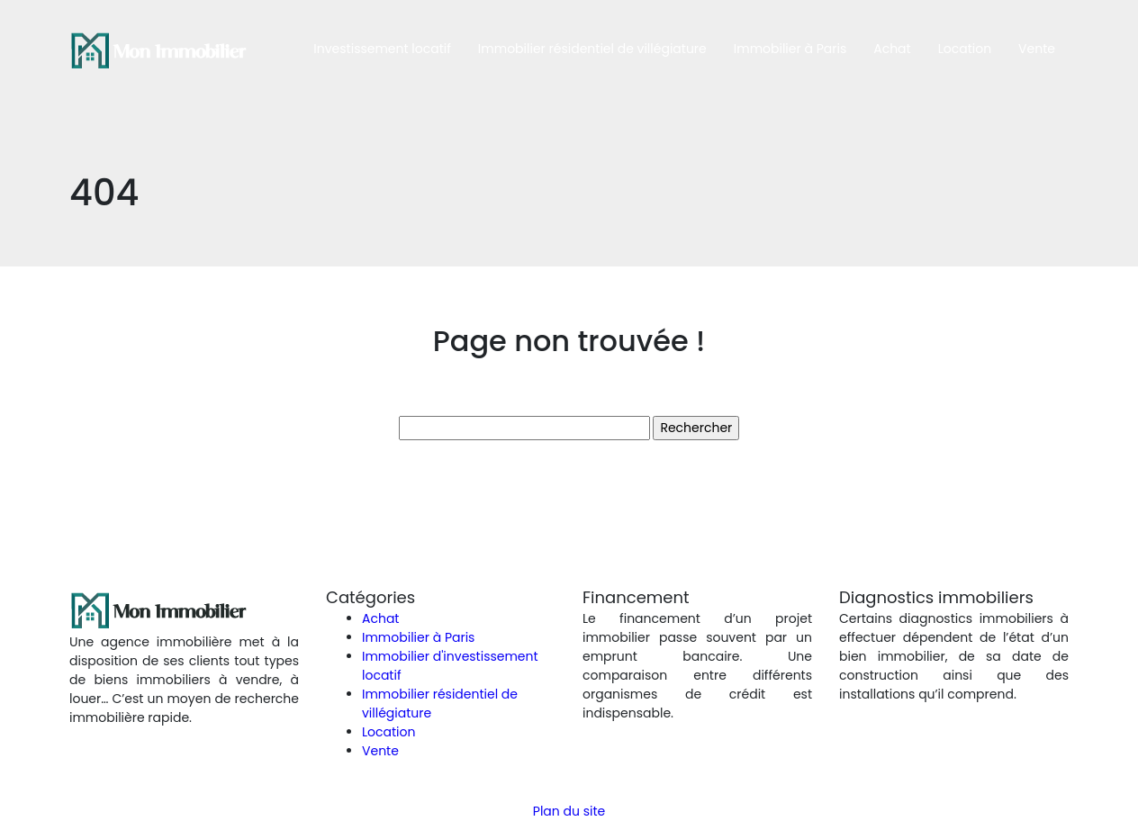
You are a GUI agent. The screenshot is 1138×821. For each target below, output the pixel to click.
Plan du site (569, 811)
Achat (891, 49)
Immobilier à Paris (790, 49)
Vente (1036, 49)
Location (964, 49)
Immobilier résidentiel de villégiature (592, 49)
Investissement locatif (382, 49)
